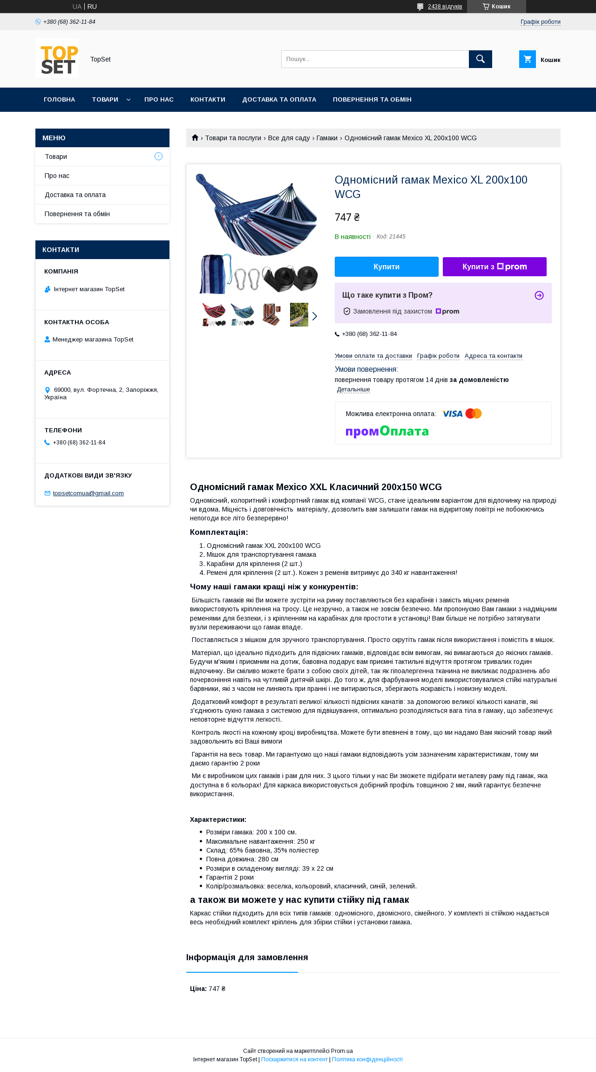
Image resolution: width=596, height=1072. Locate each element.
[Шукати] (480, 59)
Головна (59, 99)
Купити (387, 267)
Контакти (207, 99)
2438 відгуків (445, 6)
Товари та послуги (233, 138)
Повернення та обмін (372, 99)
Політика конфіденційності (367, 1059)
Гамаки (327, 138)
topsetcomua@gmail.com (88, 493)
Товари (105, 99)
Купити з (494, 267)
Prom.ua (342, 1051)
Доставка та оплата (279, 99)
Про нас (159, 99)
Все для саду (289, 138)
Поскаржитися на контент (294, 1059)
